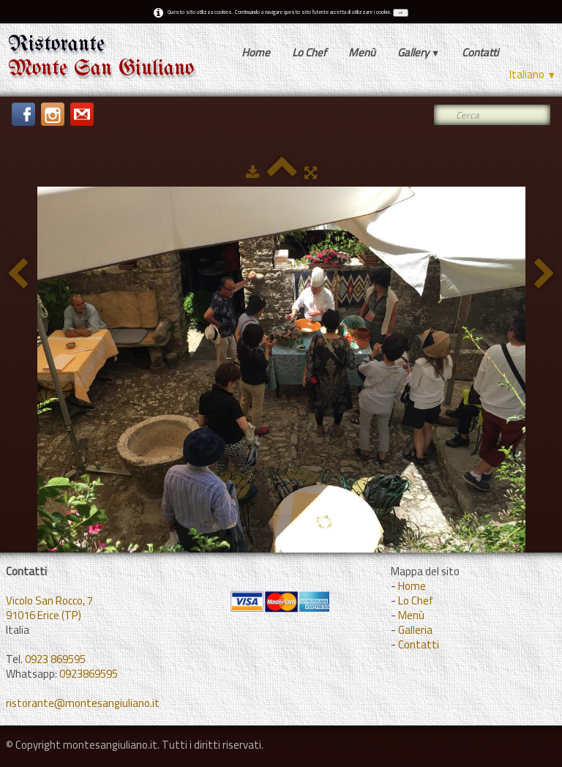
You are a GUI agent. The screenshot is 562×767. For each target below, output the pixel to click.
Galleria (415, 629)
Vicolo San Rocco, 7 (49, 600)
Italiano (532, 74)
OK (400, 12)
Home (255, 52)
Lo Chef (309, 52)
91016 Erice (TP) (43, 615)
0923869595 (88, 673)
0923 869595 (55, 659)
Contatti (480, 52)
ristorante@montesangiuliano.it (83, 703)
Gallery (419, 52)
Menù (361, 52)
